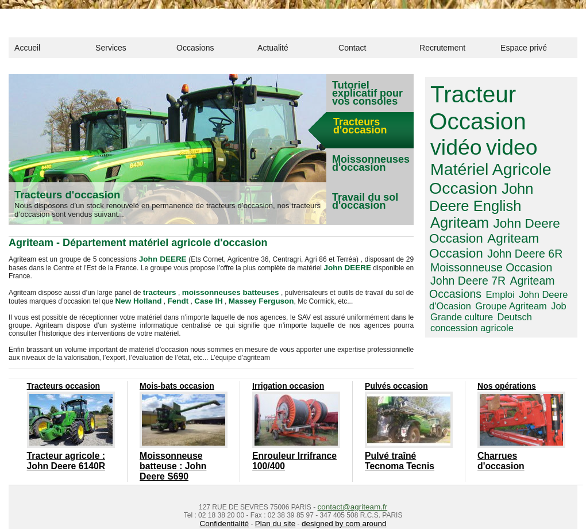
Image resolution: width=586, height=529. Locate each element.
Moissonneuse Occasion (484, 231)
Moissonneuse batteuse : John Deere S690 (181, 456)
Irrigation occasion (285, 383)
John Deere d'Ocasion (501, 254)
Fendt (172, 299)
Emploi (443, 254)
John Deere (464, 175)
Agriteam (456, 190)
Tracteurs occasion (61, 383)
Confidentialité (231, 505)
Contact (352, 47)
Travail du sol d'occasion (365, 201)
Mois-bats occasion (174, 383)
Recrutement (442, 47)
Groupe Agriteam (462, 263)
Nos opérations (504, 383)
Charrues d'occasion (511, 452)
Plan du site (277, 505)
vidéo (543, 117)
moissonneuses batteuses (228, 291)
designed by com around (338, 505)
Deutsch (445, 272)
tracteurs (163, 291)
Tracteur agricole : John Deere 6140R (66, 456)
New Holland (136, 299)
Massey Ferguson (247, 299)
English (523, 175)
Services (110, 47)
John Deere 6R (515, 219)
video (453, 140)
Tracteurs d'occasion (71, 194)
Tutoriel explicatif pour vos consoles (367, 93)
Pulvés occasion (394, 383)
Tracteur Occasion (472, 105)
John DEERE (162, 259)
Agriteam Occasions (520, 243)
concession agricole (502, 272)
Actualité (272, 47)
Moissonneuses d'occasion (371, 163)
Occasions (195, 47)
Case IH (199, 299)
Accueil (27, 47)
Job (505, 263)
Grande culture (544, 263)
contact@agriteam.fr (352, 489)
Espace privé (523, 47)
